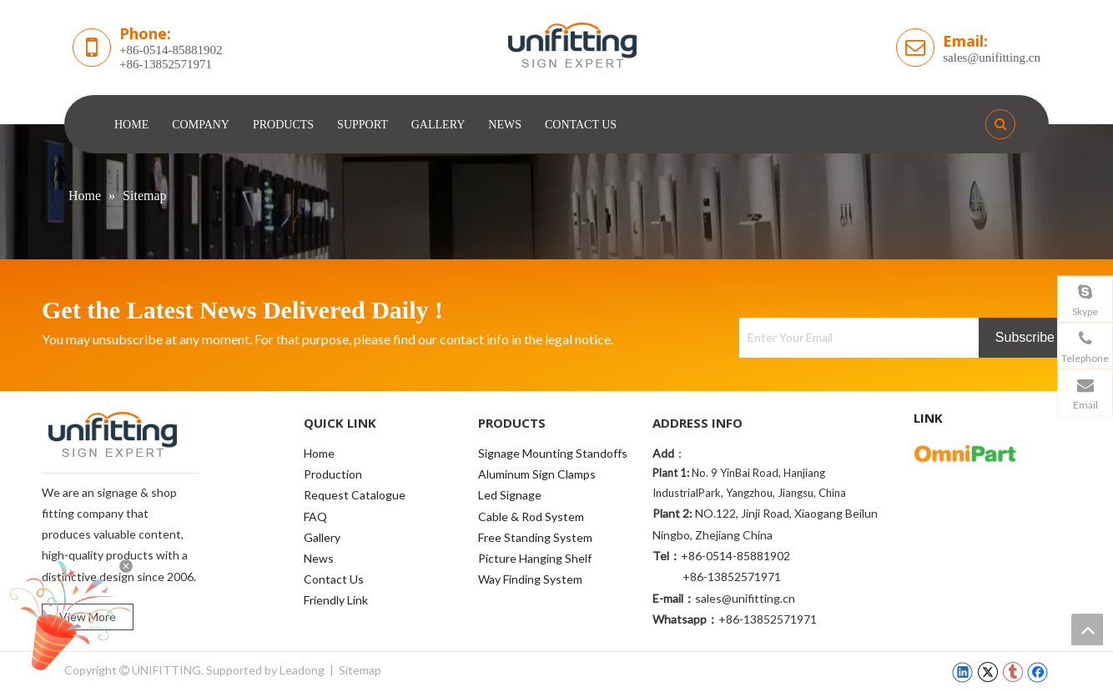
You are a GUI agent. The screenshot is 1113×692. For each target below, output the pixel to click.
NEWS (504, 124)
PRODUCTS (283, 124)
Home (319, 453)
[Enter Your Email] (854, 338)
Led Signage (509, 495)
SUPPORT (362, 124)
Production (333, 474)
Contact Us (334, 579)
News (319, 558)
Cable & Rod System (531, 516)
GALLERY (438, 124)
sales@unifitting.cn (991, 57)
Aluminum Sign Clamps (537, 474)
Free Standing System (535, 537)
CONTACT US (581, 124)
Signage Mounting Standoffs (552, 453)
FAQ (315, 516)
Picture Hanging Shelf (535, 558)
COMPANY (200, 124)
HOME (131, 124)
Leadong (302, 670)
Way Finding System (530, 579)
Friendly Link (336, 600)
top (1087, 629)
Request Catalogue (354, 495)
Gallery (322, 537)
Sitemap (360, 670)
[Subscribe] (1025, 338)
